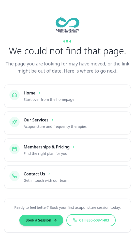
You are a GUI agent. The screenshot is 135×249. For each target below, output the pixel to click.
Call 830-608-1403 (91, 220)
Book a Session (41, 220)
